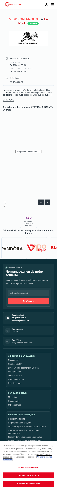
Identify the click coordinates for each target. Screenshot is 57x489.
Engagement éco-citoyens (19, 423)
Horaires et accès (16, 379)
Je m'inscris (28, 301)
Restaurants (13, 401)
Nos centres (13, 360)
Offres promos (14, 405)
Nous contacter (15, 364)
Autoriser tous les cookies (28, 484)
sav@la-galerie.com (20, 321)
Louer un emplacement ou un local (23, 368)
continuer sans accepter (29, 475)
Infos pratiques (14, 372)
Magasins (12, 397)
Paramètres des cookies (28, 467)
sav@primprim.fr (19, 318)
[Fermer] (52, 446)
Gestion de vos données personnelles (25, 437)
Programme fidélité (16, 419)
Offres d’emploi (15, 375)
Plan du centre (14, 383)
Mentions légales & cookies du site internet (27, 426)
